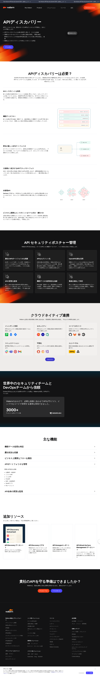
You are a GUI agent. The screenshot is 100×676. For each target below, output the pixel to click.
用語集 (51, 641)
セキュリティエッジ (10, 659)
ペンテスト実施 (31, 633)
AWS (29, 654)
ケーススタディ (53, 631)
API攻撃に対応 (31, 626)
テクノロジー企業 (38, 646)
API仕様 (74, 634)
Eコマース (30, 646)
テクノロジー (8, 656)
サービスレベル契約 (77, 654)
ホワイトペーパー (54, 626)
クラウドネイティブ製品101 (56, 639)
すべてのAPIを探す (32, 621)
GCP (32, 654)
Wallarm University (54, 647)
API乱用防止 (8, 633)
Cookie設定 (81, 672)
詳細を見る (50, 359)
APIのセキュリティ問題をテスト (35, 629)
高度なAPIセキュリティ (11, 625)
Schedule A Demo (90, 7)
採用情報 (84, 623)
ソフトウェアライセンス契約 (79, 651)
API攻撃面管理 (8, 640)
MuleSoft (40, 656)
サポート (52, 644)
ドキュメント (83, 631)
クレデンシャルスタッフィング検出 (14, 635)
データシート (53, 628)
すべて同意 (89, 672)
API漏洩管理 (8, 643)
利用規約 (74, 639)
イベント (78, 623)
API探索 (7, 627)
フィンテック (34, 643)
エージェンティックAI (10, 638)
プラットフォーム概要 (10, 622)
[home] (8, 7)
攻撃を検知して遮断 (32, 623)
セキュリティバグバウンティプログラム (79, 647)
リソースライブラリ (55, 621)
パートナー (80, 621)
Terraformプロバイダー (77, 636)
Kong (35, 656)
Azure (36, 654)
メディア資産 (75, 631)
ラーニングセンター (55, 636)
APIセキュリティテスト (11, 630)
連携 (6, 653)
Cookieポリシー (54, 672)
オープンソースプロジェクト (12, 646)
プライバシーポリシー (77, 642)
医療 (29, 643)
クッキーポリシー (76, 644)
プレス (73, 623)
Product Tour (44, 591)
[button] (28, 7)
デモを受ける (56, 591)
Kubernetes (30, 656)
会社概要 (74, 621)
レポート (52, 623)
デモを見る (8, 47)
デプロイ (11, 653)
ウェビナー (52, 634)
